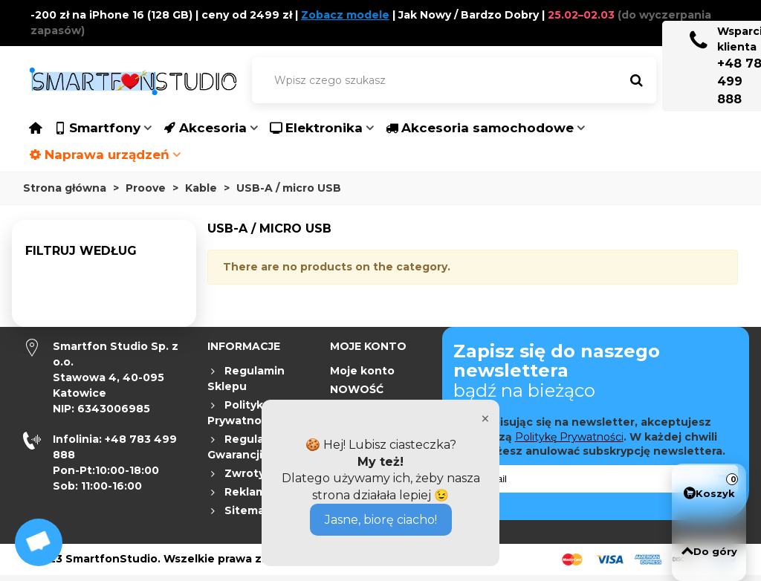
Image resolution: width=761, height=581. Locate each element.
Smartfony (97, 127)
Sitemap (239, 511)
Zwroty (236, 473)
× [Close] (485, 418)
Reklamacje (248, 492)
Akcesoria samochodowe (480, 127)
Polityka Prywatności (241, 412)
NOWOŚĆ (356, 389)
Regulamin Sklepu (246, 378)
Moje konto (362, 370)
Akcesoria (205, 127)
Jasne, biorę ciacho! (381, 520)
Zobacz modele (345, 15)
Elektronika (316, 127)
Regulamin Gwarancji (246, 446)
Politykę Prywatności (569, 437)
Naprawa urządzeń (99, 154)
